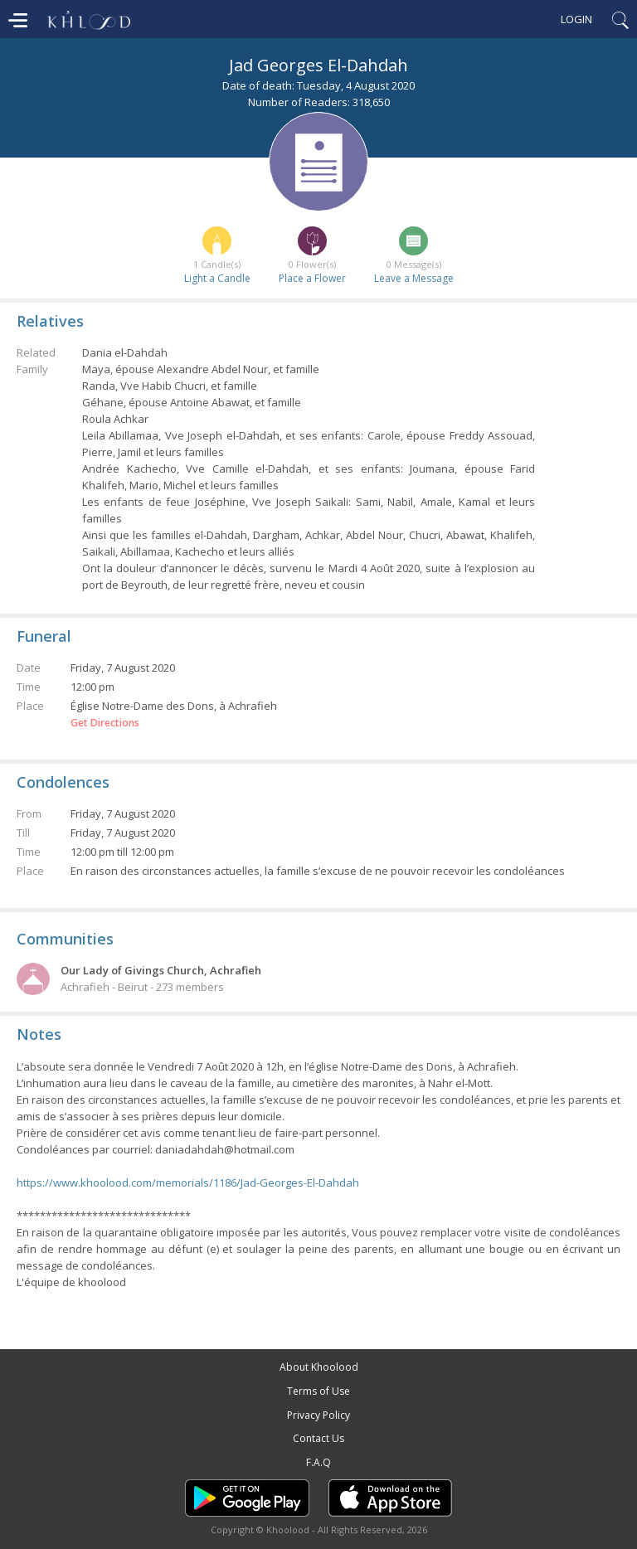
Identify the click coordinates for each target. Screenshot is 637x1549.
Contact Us (318, 1438)
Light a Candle (217, 278)
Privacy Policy (318, 1415)
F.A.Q (318, 1462)
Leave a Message (414, 278)
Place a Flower (312, 278)
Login (576, 19)
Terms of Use (318, 1391)
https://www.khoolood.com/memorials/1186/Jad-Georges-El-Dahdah (188, 1182)
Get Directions (105, 723)
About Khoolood (319, 1367)
